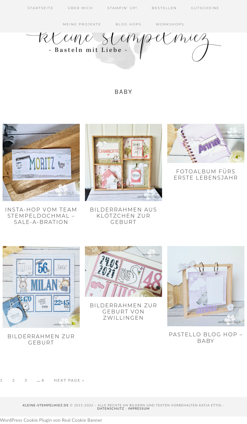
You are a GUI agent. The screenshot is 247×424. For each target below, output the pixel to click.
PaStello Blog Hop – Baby (206, 337)
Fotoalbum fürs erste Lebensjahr (206, 174)
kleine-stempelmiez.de (46, 405)
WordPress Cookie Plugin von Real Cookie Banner (51, 420)
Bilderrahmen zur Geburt (41, 339)
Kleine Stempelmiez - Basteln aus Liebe (123, 39)
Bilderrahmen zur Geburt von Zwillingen (124, 311)
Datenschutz (110, 408)
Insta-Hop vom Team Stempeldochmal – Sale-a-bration (41, 216)
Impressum (139, 408)
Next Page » (69, 380)
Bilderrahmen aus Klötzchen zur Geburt (123, 216)
